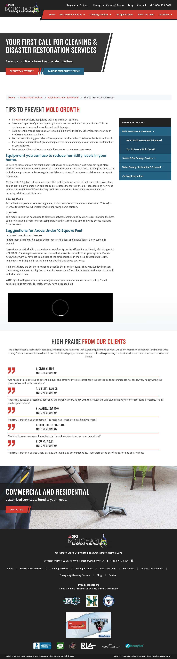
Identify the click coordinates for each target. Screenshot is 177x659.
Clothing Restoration (132, 176)
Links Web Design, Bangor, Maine (52, 656)
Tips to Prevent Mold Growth (140, 149)
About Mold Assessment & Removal (144, 140)
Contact (141, 5)
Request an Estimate (78, 5)
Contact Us (16, 509)
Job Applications (124, 14)
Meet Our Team (146, 14)
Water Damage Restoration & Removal (141, 167)
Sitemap (70, 656)
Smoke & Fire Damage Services (138, 158)
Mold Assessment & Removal (137, 131)
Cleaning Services (98, 14)
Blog (131, 5)
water (18, 119)
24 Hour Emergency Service (64, 71)
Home (52, 14)
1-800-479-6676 (162, 5)
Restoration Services (71, 14)
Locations (164, 14)
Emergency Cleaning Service (109, 5)
